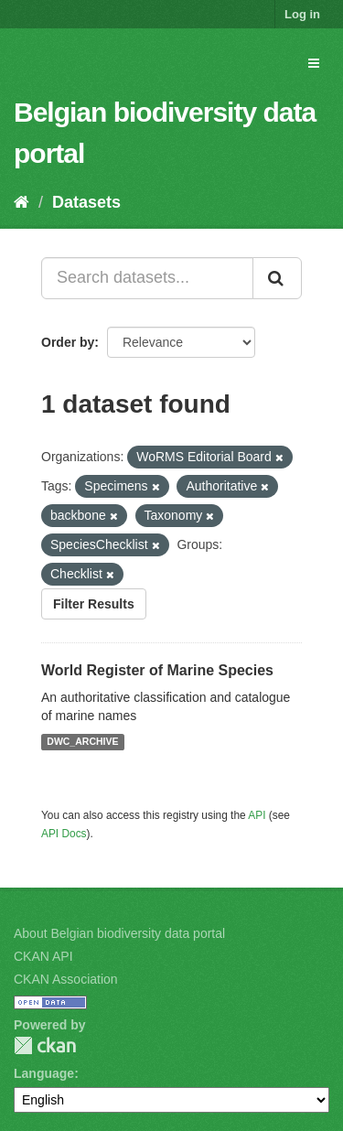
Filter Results (93, 604)
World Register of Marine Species (157, 670)
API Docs (64, 833)
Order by (67, 342)
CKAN (45, 1045)
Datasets (86, 202)
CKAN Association (66, 979)
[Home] (21, 202)
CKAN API (43, 956)
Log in (302, 14)
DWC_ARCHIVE (82, 742)
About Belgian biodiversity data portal (119, 933)
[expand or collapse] (313, 63)
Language (44, 1073)
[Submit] (277, 278)
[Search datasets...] (147, 278)
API (256, 815)
